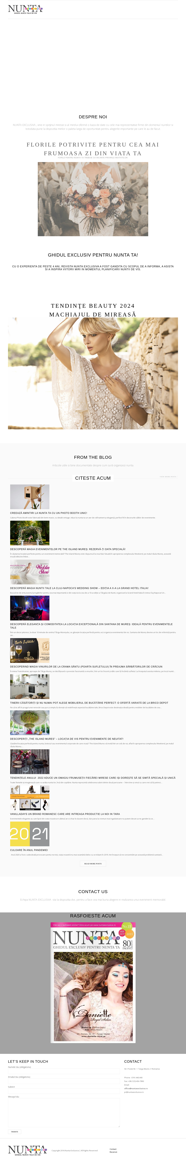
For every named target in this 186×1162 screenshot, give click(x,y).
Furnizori (107, 8)
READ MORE (93, 436)
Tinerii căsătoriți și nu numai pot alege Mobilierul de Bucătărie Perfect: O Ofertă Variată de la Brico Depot (89, 703)
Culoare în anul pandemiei (29, 850)
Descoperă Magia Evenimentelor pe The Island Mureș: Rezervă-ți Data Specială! (68, 549)
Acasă (93, 8)
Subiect (64, 1088)
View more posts (168, 477)
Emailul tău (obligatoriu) (64, 1079)
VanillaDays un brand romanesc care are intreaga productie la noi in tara (65, 814)
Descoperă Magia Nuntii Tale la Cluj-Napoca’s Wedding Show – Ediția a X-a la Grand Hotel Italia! (79, 588)
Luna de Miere (155, 8)
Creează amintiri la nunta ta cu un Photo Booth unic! (48, 513)
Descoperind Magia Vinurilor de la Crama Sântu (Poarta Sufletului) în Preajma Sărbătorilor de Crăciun (86, 666)
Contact (173, 8)
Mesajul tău (64, 1104)
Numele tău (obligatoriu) (64, 1069)
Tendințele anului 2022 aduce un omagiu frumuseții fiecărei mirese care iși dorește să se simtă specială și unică (93, 778)
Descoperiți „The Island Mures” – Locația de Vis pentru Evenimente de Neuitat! (67, 739)
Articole (138, 8)
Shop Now (122, 8)
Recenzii (113, 1152)
